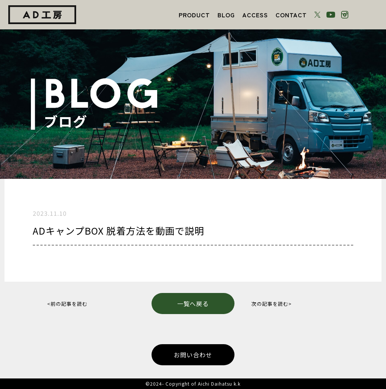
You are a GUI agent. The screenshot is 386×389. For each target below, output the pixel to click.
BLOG (226, 14)
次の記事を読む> (271, 303)
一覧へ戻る (193, 303)
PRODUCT (194, 14)
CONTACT (291, 14)
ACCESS (255, 14)
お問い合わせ (193, 354)
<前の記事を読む (67, 303)
